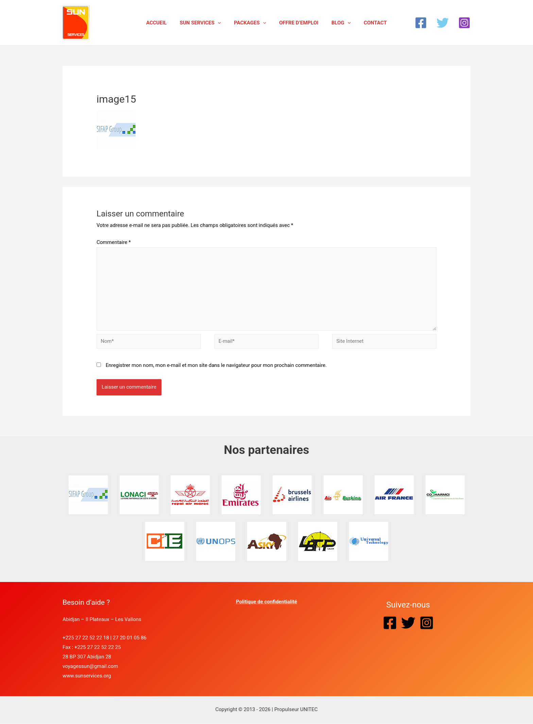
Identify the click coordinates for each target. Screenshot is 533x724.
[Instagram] (464, 23)
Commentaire (114, 242)
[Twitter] (442, 23)
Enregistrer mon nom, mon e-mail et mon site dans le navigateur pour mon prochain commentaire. (216, 366)
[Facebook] (421, 23)
